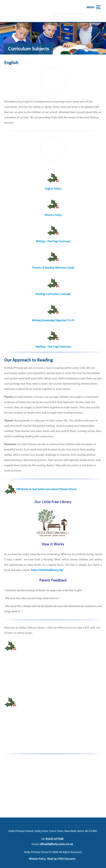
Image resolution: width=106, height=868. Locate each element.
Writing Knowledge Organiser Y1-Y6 (53, 320)
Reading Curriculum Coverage (53, 294)
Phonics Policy (53, 215)
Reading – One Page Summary (53, 346)
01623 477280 (54, 838)
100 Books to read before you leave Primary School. (46, 489)
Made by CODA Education (61, 858)
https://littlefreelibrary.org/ (47, 570)
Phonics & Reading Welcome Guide (53, 267)
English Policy (53, 188)
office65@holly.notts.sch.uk (56, 844)
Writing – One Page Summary (53, 241)
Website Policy (37, 858)
